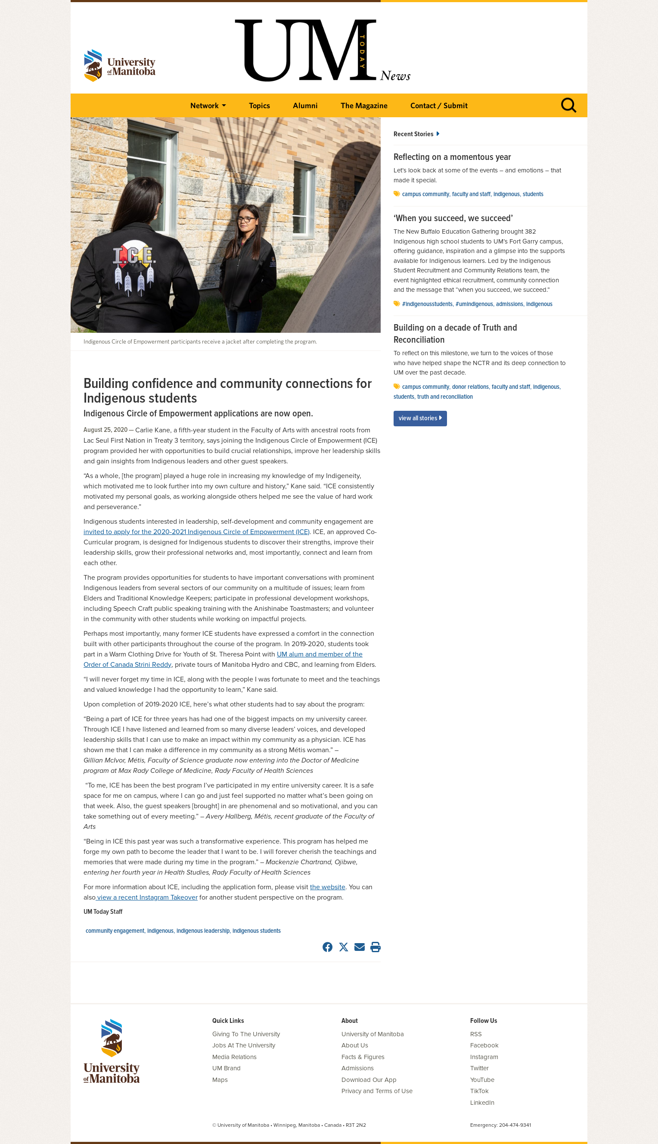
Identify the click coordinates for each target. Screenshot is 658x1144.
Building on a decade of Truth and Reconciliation (455, 334)
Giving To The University (246, 1034)
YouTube (482, 1080)
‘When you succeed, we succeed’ (453, 219)
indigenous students (257, 931)
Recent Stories (416, 134)
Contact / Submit (439, 105)
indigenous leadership (203, 931)
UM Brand (226, 1068)
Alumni (305, 105)
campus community (425, 194)
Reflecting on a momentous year (452, 158)
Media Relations (234, 1057)
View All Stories (420, 418)
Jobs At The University (243, 1045)
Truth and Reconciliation (445, 397)
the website (327, 887)
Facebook (484, 1045)
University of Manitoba (372, 1034)
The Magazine (364, 105)
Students (533, 194)
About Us (354, 1045)
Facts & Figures (363, 1057)
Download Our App (369, 1080)
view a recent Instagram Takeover (147, 897)
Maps (220, 1080)
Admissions (509, 304)
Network (204, 105)
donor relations (470, 387)
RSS (476, 1034)
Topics (259, 105)
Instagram (484, 1057)
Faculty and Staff (471, 194)
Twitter (479, 1068)
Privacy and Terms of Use (377, 1091)
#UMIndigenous (474, 304)
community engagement (115, 931)
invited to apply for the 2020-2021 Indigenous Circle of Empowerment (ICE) (197, 532)
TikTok (479, 1091)
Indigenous (160, 931)
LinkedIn (482, 1102)
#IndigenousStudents (427, 304)
